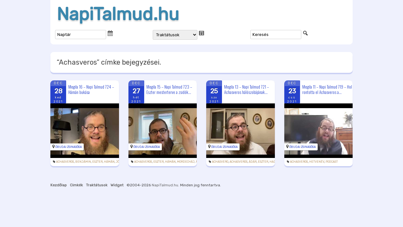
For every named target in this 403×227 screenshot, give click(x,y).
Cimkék (76, 185)
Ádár (253, 161)
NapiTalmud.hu (118, 14)
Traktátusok (96, 185)
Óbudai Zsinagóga (68, 146)
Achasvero (220, 161)
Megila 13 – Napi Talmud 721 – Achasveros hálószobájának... (246, 89)
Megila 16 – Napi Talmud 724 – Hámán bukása (91, 89)
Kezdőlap (58, 185)
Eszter (97, 161)
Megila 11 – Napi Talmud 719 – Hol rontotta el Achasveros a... (327, 89)
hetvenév (316, 161)
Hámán (109, 161)
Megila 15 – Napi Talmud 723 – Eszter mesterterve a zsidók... (169, 89)
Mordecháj (186, 161)
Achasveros (65, 161)
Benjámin (83, 161)
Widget (117, 185)
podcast (332, 161)
